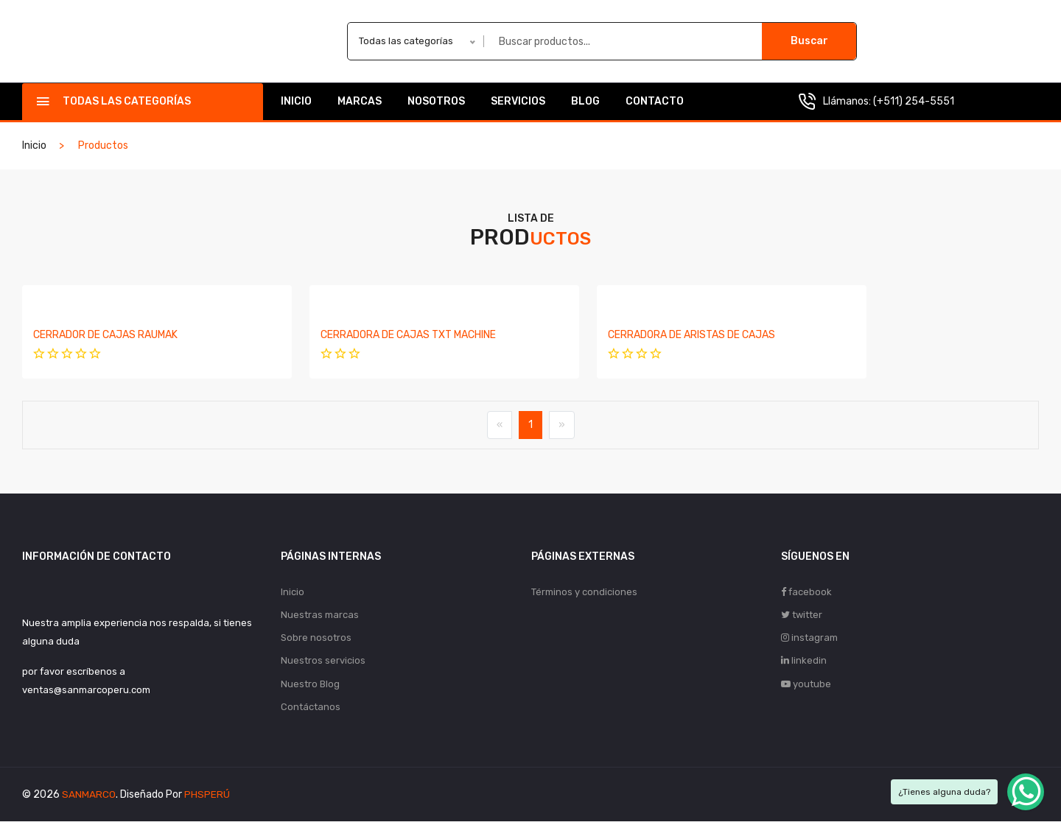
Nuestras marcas (320, 615)
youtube (806, 686)
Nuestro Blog (310, 686)
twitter (801, 615)
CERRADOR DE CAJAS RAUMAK (105, 335)
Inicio (296, 101)
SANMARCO (89, 798)
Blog (585, 101)
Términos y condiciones (584, 591)
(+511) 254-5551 (913, 101)
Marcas (359, 101)
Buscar (809, 41)
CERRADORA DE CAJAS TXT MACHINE (379, 335)
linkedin (804, 662)
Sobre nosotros (316, 639)
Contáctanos (310, 709)
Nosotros (436, 101)
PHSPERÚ (207, 798)
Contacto (655, 101)
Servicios (518, 101)
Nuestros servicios (323, 662)
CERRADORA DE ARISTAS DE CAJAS (634, 335)
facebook (806, 591)
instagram (809, 639)
